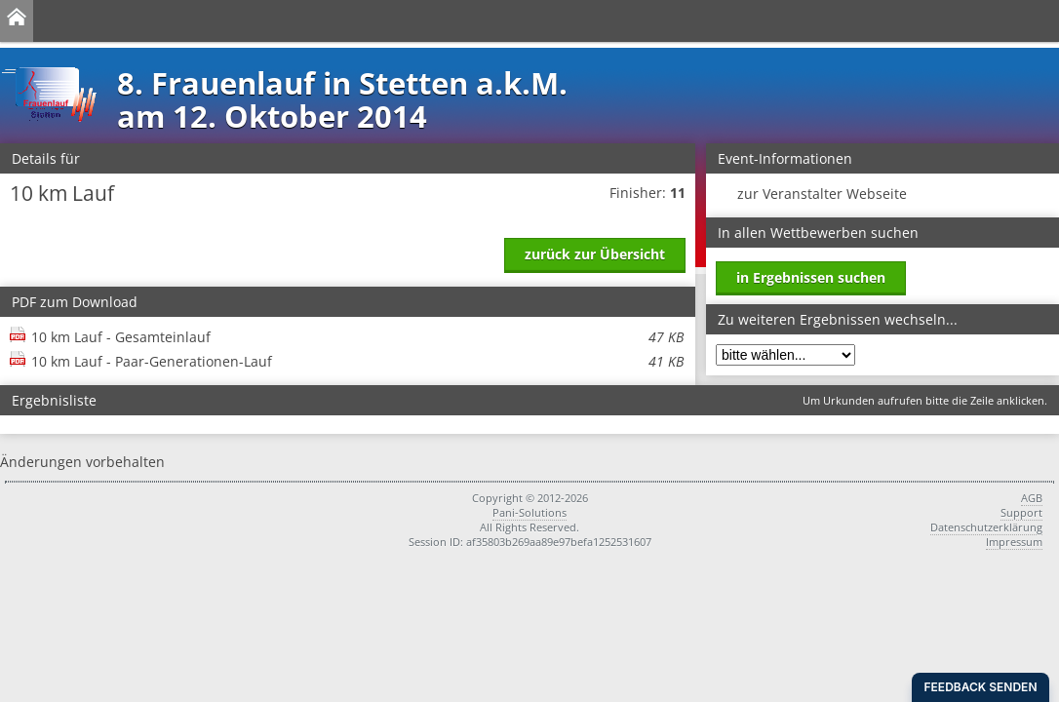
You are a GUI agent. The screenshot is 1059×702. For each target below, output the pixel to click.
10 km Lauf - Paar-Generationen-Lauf (357, 361)
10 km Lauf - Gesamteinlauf (357, 337)
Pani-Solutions (529, 512)
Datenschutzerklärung (986, 527)
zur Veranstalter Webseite (822, 193)
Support (1021, 512)
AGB (1031, 497)
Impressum (1014, 541)
